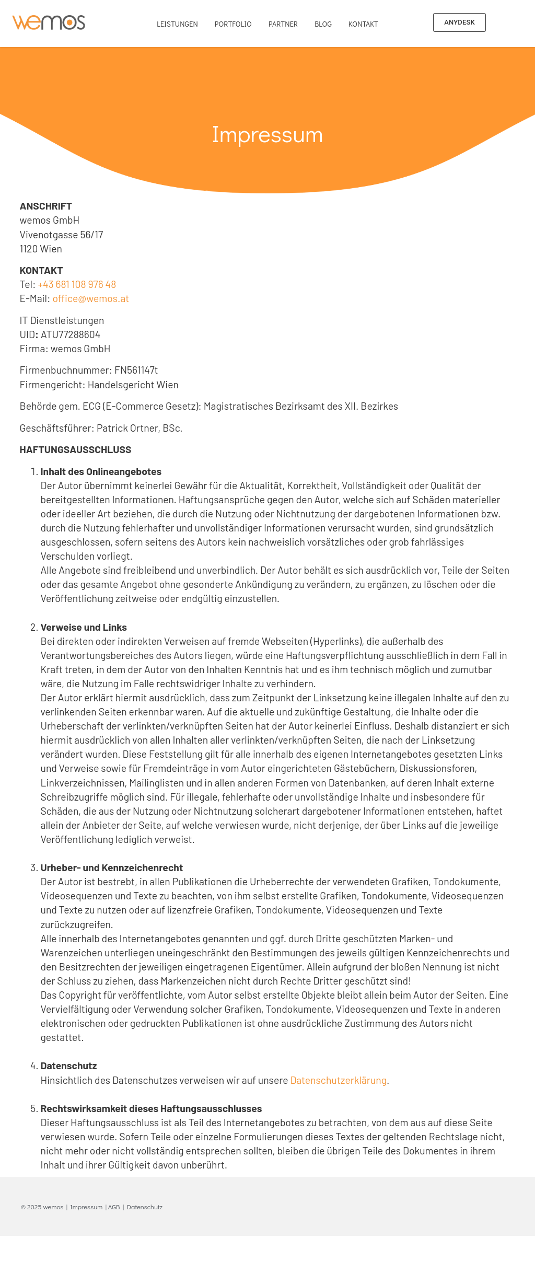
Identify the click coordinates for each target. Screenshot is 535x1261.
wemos (53, 1206)
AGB (114, 1206)
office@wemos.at (90, 298)
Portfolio (233, 24)
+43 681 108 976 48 (77, 284)
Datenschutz (144, 1206)
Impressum (87, 1206)
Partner (283, 24)
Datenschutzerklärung (338, 1080)
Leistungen (177, 24)
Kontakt (363, 24)
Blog (323, 24)
